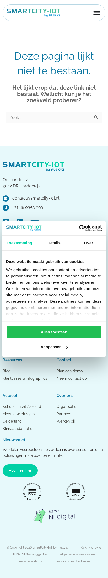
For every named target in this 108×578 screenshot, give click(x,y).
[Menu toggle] (96, 12)
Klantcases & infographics (25, 378)
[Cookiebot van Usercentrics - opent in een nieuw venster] (79, 228)
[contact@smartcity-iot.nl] (6, 198)
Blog (6, 371)
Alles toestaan (54, 331)
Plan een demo (70, 371)
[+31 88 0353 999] (6, 208)
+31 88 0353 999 (27, 207)
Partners (64, 414)
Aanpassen (54, 346)
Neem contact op (72, 378)
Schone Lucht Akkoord (22, 406)
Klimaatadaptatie (17, 429)
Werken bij (66, 421)
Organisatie (66, 406)
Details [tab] (54, 242)
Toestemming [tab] (19, 242)
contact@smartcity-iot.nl (35, 198)
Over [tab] (88, 242)
